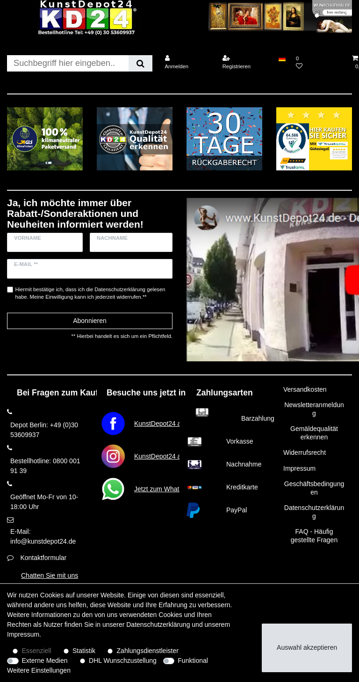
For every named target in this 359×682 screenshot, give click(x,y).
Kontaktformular (43, 557)
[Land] (282, 58)
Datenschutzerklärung (314, 512)
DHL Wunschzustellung (123, 660)
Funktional (193, 660)
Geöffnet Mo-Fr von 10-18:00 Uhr (44, 501)
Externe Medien (45, 660)
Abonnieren (90, 320)
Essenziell (36, 650)
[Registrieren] (245, 62)
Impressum (299, 468)
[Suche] (140, 63)
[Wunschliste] (319, 62)
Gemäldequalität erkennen (314, 433)
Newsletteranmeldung (314, 409)
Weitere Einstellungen (39, 670)
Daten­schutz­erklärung (158, 624)
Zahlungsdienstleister (148, 650)
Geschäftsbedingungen (314, 488)
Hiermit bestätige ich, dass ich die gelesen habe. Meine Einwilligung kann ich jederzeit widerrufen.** (90, 293)
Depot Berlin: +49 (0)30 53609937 (44, 429)
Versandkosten (305, 389)
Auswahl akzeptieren (307, 647)
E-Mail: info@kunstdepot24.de (43, 536)
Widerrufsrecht (304, 452)
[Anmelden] (187, 62)
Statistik (83, 650)
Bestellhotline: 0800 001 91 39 (45, 465)
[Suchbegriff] (68, 63)
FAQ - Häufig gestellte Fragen (314, 536)
